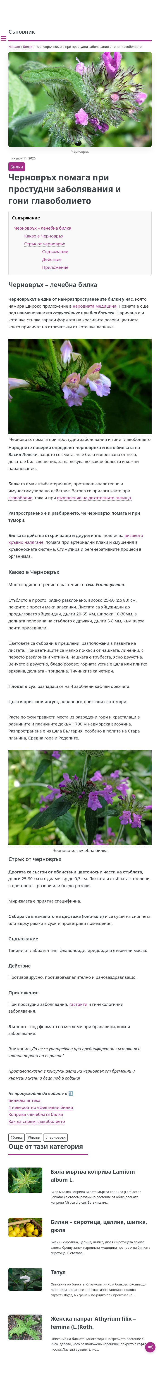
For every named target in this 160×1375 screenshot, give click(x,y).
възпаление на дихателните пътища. (94, 497)
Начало (14, 46)
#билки (34, 1137)
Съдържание (55, 251)
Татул (58, 1272)
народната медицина (94, 306)
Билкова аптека (24, 1100)
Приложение (55, 267)
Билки (28, 46)
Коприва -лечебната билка (35, 1114)
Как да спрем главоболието (36, 1121)
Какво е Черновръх (43, 236)
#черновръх (55, 1137)
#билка (16, 1137)
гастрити (78, 1004)
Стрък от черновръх (44, 243)
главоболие (20, 497)
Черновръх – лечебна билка (42, 228)
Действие (52, 259)
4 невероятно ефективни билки (40, 1107)
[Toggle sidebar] (3, 38)
